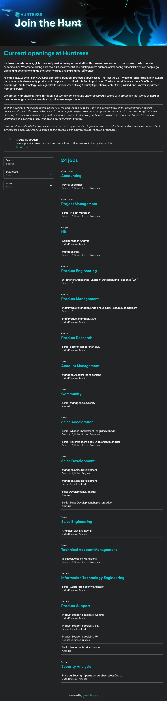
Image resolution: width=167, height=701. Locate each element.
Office (9, 183)
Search (9, 160)
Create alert (23, 147)
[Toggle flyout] (51, 174)
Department (12, 172)
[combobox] (6, 175)
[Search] (29, 164)
